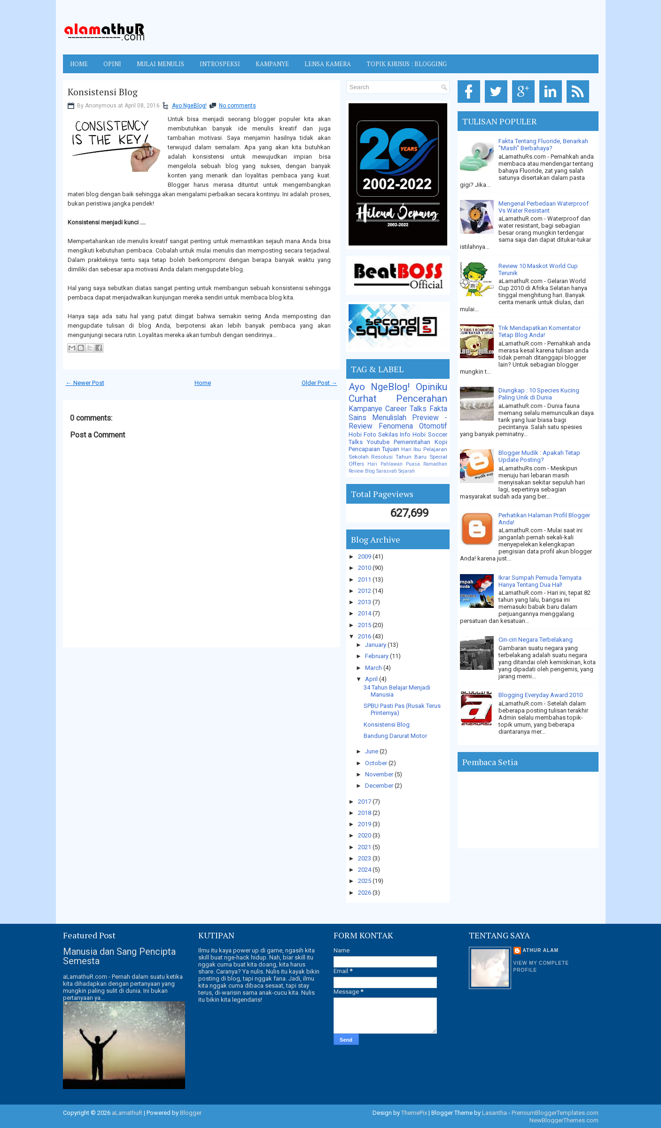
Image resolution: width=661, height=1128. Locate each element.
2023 (365, 858)
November (380, 774)
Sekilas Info (394, 434)
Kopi (441, 441)
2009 (365, 556)
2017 (365, 801)
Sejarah (406, 471)
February (377, 656)
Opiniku (431, 386)
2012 (365, 590)
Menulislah (389, 418)
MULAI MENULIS (160, 64)
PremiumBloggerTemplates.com (555, 1112)
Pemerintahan (412, 441)
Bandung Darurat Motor (395, 735)
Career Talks (406, 409)
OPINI (112, 64)
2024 (365, 869)
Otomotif (433, 426)
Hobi (419, 434)
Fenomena (396, 426)
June (372, 751)
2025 (365, 880)
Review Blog (362, 471)
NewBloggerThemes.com (564, 1120)
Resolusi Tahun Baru (399, 456)
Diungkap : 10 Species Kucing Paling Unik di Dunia (538, 394)
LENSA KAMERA (327, 64)
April (372, 679)
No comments (237, 105)
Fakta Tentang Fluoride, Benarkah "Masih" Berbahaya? (543, 145)
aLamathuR (127, 1112)
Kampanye (365, 409)
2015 (365, 625)
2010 (365, 567)
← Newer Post (85, 382)
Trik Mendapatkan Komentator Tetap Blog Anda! (539, 331)
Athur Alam (541, 950)
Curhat (363, 398)
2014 (365, 613)
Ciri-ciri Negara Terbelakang (535, 639)
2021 (365, 847)
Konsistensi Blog (103, 92)
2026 (365, 892)
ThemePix (414, 1112)
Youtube (378, 441)
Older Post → (319, 382)
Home (79, 64)
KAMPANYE (272, 64)
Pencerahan (421, 398)
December (380, 785)
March (374, 667)
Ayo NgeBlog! (189, 105)
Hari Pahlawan (385, 464)
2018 (365, 812)
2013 (365, 602)
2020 (365, 835)
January (376, 644)
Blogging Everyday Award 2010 (540, 694)
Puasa (413, 464)
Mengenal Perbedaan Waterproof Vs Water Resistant (543, 207)
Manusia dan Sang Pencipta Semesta (119, 956)
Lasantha (494, 1112)
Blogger (191, 1112)
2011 (365, 579)
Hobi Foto (362, 434)
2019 (365, 824)
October (377, 763)
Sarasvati (386, 471)
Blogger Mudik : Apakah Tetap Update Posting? (539, 456)
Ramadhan (435, 464)
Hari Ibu (411, 449)
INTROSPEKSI (220, 64)
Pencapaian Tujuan (374, 449)
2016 (365, 636)
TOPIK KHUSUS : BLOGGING (406, 64)
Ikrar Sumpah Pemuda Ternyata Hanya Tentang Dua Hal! (540, 581)
